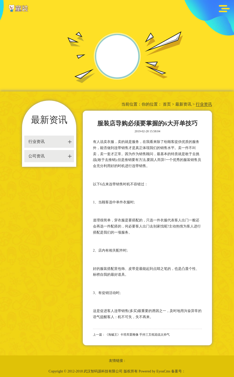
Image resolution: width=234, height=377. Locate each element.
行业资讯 (204, 104)
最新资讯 (183, 104)
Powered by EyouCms (154, 371)
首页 (167, 104)
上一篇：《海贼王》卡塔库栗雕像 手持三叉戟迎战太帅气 (131, 334)
